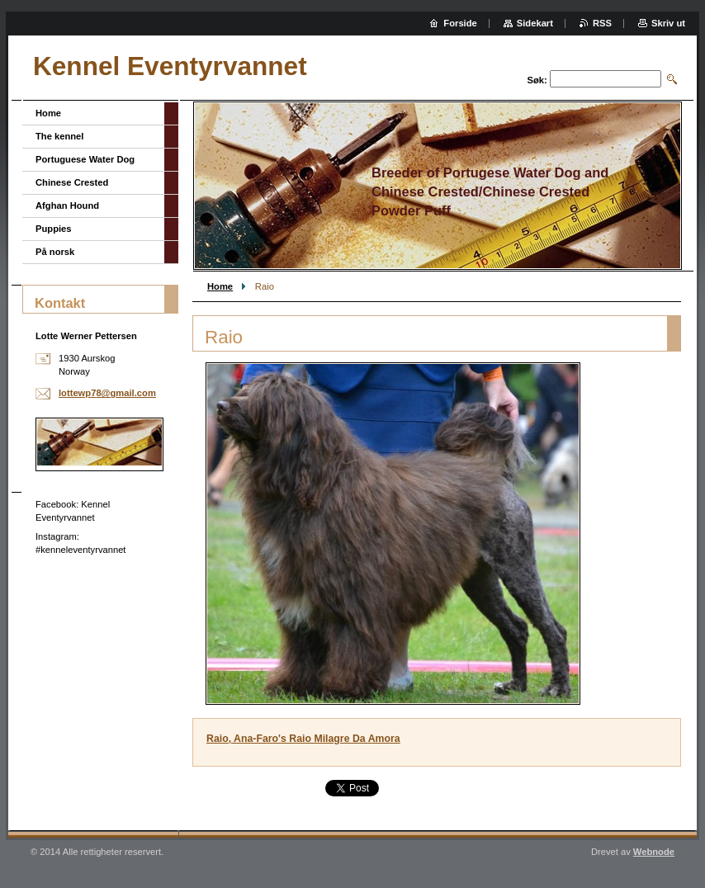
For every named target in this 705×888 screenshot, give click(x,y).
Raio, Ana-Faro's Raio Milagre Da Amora (303, 738)
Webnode (653, 852)
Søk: (537, 80)
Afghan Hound (67, 205)
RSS (602, 23)
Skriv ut (668, 23)
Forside (459, 23)
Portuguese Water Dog (85, 159)
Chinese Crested (71, 182)
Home (220, 286)
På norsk (54, 252)
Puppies (53, 229)
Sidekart (535, 23)
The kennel (59, 136)
